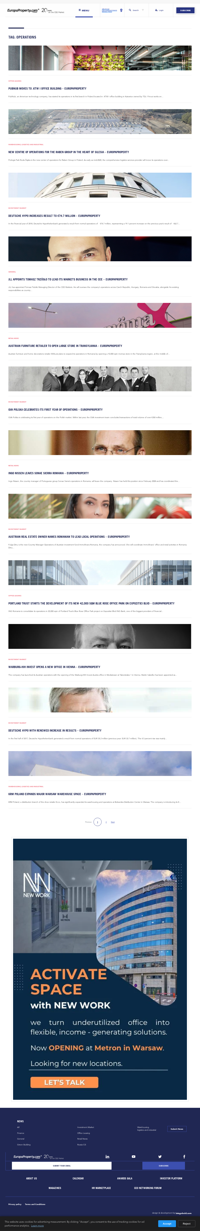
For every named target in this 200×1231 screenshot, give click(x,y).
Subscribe (185, 10)
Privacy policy (14, 1205)
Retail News (13, 339)
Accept (167, 1223)
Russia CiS (81, 1145)
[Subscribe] (163, 1167)
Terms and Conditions (35, 1205)
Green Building (23, 1145)
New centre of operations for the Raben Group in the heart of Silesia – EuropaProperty (66, 152)
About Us (31, 1179)
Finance (20, 1134)
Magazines (55, 1189)
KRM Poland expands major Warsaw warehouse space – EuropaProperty (55, 795)
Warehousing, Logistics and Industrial (25, 145)
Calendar (78, 1179)
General (12, 272)
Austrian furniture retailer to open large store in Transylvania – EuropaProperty (63, 346)
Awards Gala (124, 1179)
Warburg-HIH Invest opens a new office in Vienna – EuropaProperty (52, 667)
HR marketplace (101, 1189)
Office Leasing (14, 81)
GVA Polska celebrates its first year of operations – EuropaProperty (53, 409)
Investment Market (17, 208)
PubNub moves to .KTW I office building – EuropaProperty (46, 88)
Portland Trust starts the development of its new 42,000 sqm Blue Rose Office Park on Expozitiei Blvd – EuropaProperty (88, 604)
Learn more (37, 1225)
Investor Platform (171, 1179)
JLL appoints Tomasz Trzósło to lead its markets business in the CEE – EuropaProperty (65, 279)
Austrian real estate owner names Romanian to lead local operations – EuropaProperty (66, 537)
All (18, 1128)
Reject (186, 1223)
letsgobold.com (184, 1214)
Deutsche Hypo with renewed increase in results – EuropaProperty (53, 731)
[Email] (62, 1167)
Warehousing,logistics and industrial (146, 1129)
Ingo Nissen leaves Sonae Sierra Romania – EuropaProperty (47, 473)
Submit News (177, 1130)
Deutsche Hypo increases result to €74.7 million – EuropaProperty (52, 215)
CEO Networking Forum (148, 1189)
